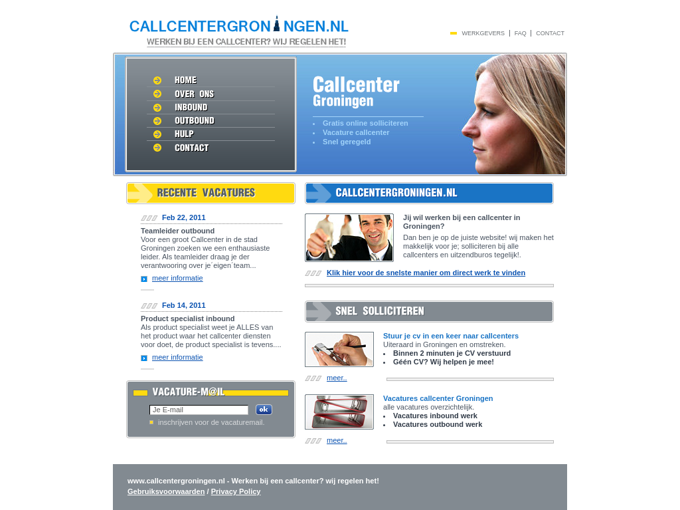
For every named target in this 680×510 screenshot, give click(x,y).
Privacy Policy (236, 491)
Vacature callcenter (356, 132)
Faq (521, 33)
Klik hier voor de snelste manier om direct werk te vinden (426, 273)
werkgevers (483, 33)
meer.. (337, 378)
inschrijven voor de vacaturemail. (211, 422)
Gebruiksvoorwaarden (166, 491)
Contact (550, 33)
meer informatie (177, 278)
